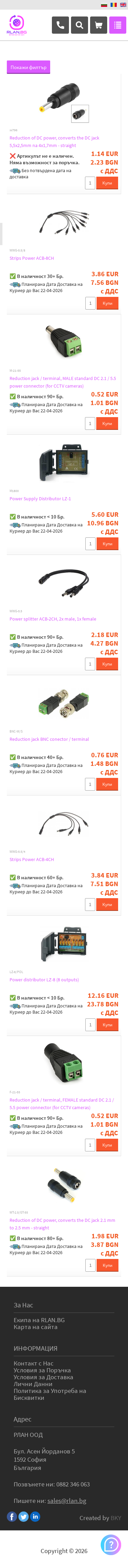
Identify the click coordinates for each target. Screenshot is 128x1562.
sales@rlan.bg (66, 1500)
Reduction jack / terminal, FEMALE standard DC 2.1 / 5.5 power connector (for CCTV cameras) (62, 1104)
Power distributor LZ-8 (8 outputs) (44, 980)
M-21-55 (15, 371)
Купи (107, 183)
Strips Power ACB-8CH (32, 258)
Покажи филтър (28, 67)
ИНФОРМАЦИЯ (36, 1348)
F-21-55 (15, 1092)
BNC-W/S (16, 731)
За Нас (23, 1305)
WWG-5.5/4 (17, 852)
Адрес (22, 1419)
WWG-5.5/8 (17, 250)
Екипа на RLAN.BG (39, 1319)
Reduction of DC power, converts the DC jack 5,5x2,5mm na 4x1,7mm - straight (54, 141)
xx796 (13, 130)
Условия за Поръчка (42, 1369)
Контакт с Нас (34, 1363)
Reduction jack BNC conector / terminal (49, 739)
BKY (116, 1518)
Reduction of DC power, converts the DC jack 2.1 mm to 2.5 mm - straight (62, 1224)
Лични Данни (33, 1383)
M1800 (14, 491)
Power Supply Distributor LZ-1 (40, 498)
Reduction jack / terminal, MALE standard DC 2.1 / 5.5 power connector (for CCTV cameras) (63, 382)
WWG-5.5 (16, 611)
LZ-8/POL (16, 972)
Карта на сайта (36, 1326)
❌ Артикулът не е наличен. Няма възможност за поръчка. (45, 159)
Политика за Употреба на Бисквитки (50, 1394)
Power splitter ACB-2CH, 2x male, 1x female (53, 619)
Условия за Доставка (43, 1376)
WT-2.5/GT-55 (19, 1212)
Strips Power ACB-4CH (32, 859)
